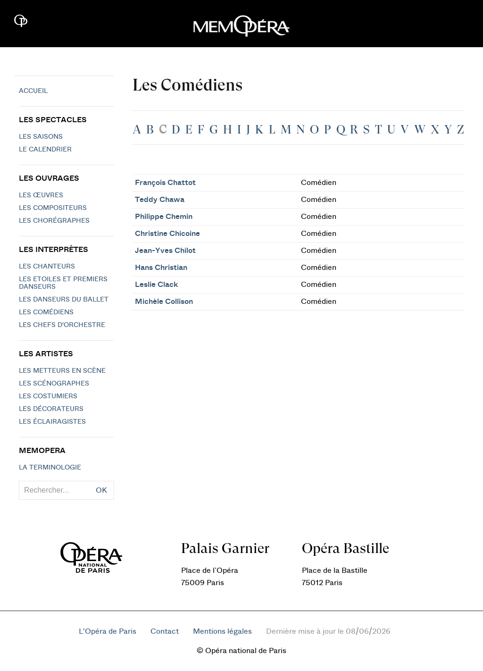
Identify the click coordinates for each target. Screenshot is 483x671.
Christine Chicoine (167, 233)
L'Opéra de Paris (107, 631)
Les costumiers (48, 396)
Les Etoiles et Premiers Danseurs (63, 283)
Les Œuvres (41, 195)
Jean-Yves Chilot (165, 250)
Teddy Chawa (159, 199)
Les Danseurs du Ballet (63, 299)
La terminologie (50, 467)
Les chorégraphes (54, 221)
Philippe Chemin (163, 216)
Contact (164, 631)
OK (101, 490)
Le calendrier (45, 149)
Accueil (33, 91)
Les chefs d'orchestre (62, 325)
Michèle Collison (164, 301)
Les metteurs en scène (62, 371)
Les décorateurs (51, 409)
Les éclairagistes (52, 422)
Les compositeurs (53, 208)
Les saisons (41, 137)
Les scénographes (54, 383)
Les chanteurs (47, 266)
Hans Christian (161, 267)
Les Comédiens (46, 312)
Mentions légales (222, 631)
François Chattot (165, 182)
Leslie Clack (156, 284)
